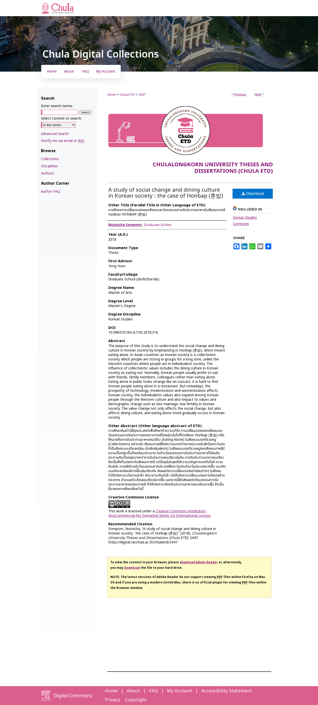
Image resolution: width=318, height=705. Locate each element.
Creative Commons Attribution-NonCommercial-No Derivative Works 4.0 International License (159, 513)
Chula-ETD (127, 94)
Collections (50, 159)
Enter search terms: (57, 106)
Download (252, 193)
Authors (47, 173)
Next (258, 94)
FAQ (153, 691)
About (133, 691)
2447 (141, 94)
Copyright (136, 700)
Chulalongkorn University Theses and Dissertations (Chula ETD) (213, 168)
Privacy (112, 700)
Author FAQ (50, 191)
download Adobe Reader (199, 562)
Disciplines (49, 166)
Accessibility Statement (226, 691)
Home (111, 94)
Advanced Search (55, 133)
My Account (179, 691)
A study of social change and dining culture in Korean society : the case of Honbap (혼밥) (165, 193)
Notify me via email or (62, 140)
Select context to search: (61, 118)
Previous (240, 94)
